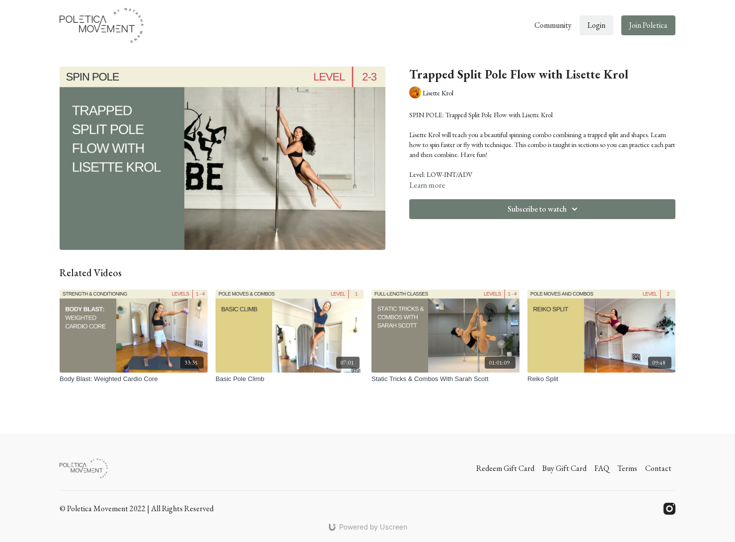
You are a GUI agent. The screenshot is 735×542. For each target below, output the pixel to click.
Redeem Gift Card (505, 468)
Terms (627, 468)
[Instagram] (669, 509)
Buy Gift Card (564, 468)
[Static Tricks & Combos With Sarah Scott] (445, 379)
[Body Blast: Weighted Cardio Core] (134, 379)
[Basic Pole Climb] (290, 379)
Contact (658, 468)
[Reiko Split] (601, 379)
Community (553, 25)
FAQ (601, 468)
